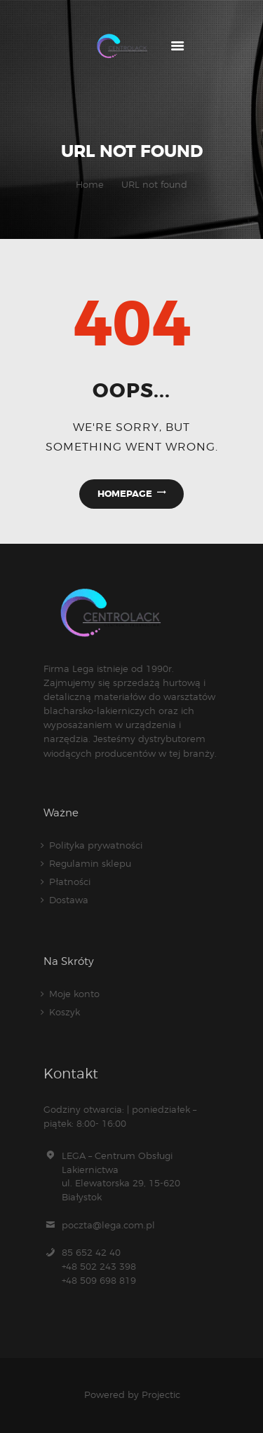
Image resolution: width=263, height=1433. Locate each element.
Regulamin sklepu (90, 863)
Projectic (161, 1394)
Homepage (124, 494)
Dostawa (68, 899)
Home (90, 184)
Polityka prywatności (95, 845)
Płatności (69, 881)
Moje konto (74, 993)
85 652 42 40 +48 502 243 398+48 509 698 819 (99, 1266)
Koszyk (64, 1011)
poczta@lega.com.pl (108, 1224)
